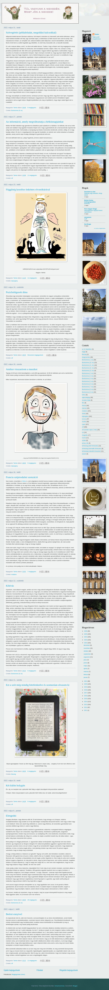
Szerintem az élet (89, 191)
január (86, 677)
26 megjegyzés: (32, 900)
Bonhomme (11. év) (88, 365)
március (86, 671)
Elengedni (11, 815)
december (87, 645)
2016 (86, 696)
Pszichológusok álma (16, 292)
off (12, 178)
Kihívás (10, 585)
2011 (86, 710)
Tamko (97, 34)
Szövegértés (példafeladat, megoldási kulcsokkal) (31, 32)
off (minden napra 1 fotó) (89, 430)
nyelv (83, 424)
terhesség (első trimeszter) (90, 446)
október (86, 651)
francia (84, 405)
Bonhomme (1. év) (87, 360)
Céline (24, 481)
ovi (83, 432)
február (86, 674)
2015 (86, 698)
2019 (86, 687)
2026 (86, 631)
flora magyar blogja (90, 209)
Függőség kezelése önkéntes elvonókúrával (28, 189)
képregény (14, 281)
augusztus (87, 657)
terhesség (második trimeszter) (91, 451)
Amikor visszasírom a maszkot (21, 369)
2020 (86, 684)
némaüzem (87, 217)
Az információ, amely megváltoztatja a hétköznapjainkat (34, 121)
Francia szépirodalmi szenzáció (22, 477)
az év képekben (87, 349)
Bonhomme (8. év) (87, 389)
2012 (86, 707)
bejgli (83, 352)
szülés (84, 440)
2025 (86, 634)
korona (84, 419)
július (85, 660)
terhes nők (85, 443)
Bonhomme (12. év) (88, 368)
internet (84, 408)
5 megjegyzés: (32, 463)
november (87, 648)
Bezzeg (13, 774)
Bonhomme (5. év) (87, 381)
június (86, 663)
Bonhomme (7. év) (87, 387)
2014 (86, 701)
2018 (86, 690)
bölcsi (84, 395)
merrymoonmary (59, 986)
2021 (86, 681)
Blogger (75, 986)
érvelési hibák (86, 400)
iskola (84, 413)
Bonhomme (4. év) (87, 378)
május (86, 666)
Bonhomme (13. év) (88, 370)
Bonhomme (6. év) (87, 384)
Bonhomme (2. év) (87, 373)
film (83, 403)
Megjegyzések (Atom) (18, 974)
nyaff (85, 219)
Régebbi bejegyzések (69, 970)
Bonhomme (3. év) (87, 376)
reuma (84, 438)
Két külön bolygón (15, 785)
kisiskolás (87, 203)
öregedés (85, 435)
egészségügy (86, 397)
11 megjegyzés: (32, 175)
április (86, 668)
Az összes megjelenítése (99, 228)
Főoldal (40, 970)
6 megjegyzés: (32, 107)
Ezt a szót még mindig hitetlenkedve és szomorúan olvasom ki (37, 685)
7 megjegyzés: (32, 571)
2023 (86, 640)
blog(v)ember (86, 357)
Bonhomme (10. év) (88, 362)
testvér (84, 454)
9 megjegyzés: (32, 801)
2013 (86, 704)
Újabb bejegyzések (12, 970)
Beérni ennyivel (14, 914)
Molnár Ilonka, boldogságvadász (90, 201)
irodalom (14, 574)
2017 (86, 693)
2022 (86, 643)
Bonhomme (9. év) (17, 110)
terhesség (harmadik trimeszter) (91, 448)
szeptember (87, 654)
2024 (86, 637)
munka (84, 421)
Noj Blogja (87, 224)
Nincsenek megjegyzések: (36, 355)
